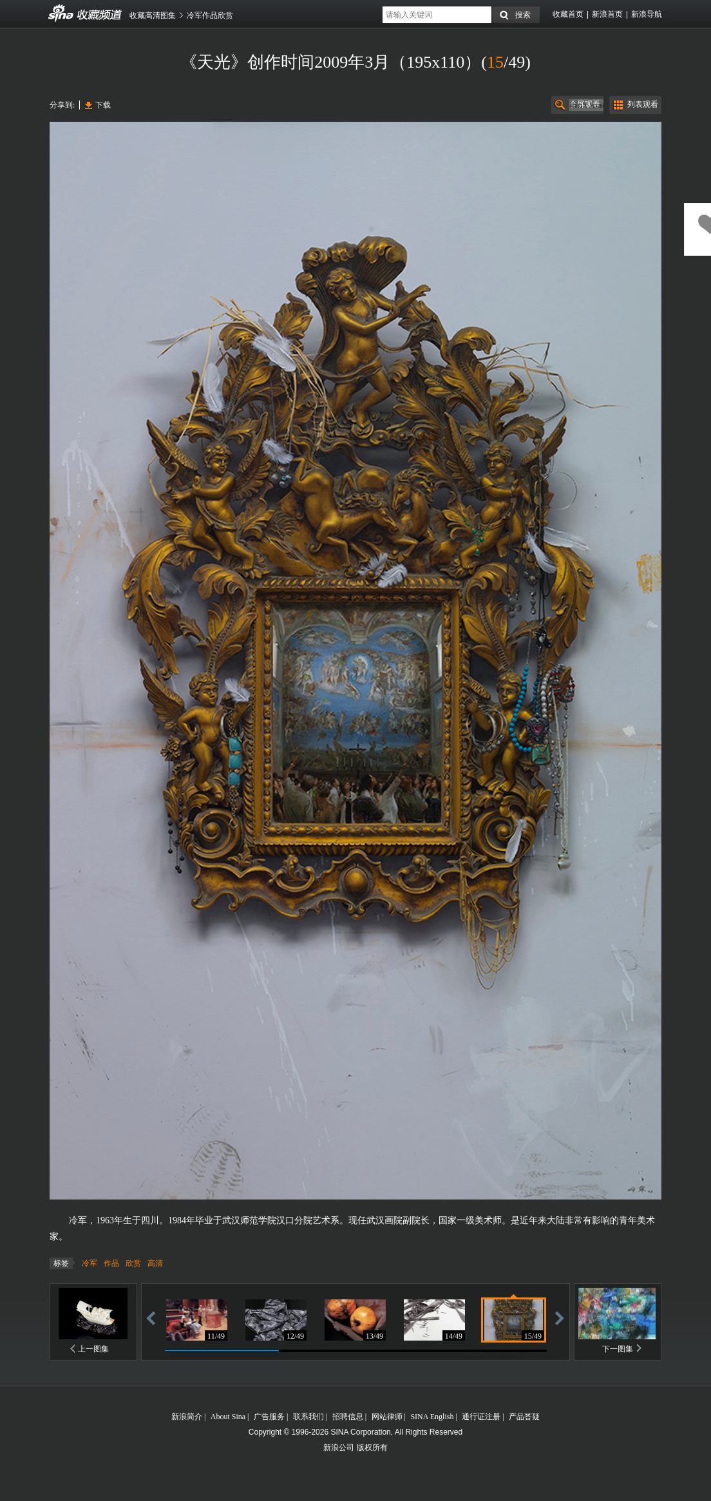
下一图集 (617, 1348)
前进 (559, 1318)
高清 (155, 1263)
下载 (103, 105)
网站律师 (387, 1416)
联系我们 (308, 1416)
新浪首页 (607, 14)
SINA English (431, 1416)
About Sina (228, 1416)
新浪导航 (646, 14)
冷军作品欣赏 (210, 15)
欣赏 (133, 1263)
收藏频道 (61, 13)
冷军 (89, 1263)
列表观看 (642, 104)
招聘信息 (347, 1416)
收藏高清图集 (152, 15)
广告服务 (269, 1416)
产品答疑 (524, 1416)
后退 (150, 1318)
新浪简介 (186, 1416)
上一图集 (93, 1348)
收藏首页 (568, 14)
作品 (111, 1263)
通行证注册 (481, 1416)
